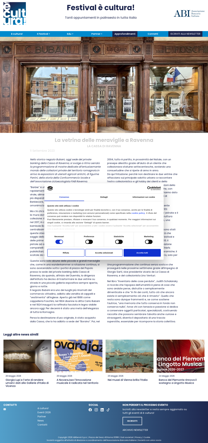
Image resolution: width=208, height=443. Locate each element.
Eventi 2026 (44, 412)
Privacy (138, 437)
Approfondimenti (124, 33)
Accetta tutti (142, 253)
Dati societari (127, 437)
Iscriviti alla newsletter (185, 33)
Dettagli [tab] (104, 197)
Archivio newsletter (135, 430)
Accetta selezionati (104, 253)
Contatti (153, 33)
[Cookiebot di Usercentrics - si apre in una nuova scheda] (149, 188)
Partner (42, 416)
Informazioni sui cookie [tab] (144, 197)
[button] (43, 34)
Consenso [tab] (64, 197)
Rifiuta (66, 253)
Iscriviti (132, 420)
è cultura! (17, 33)
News (41, 420)
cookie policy (138, 213)
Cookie (147, 437)
